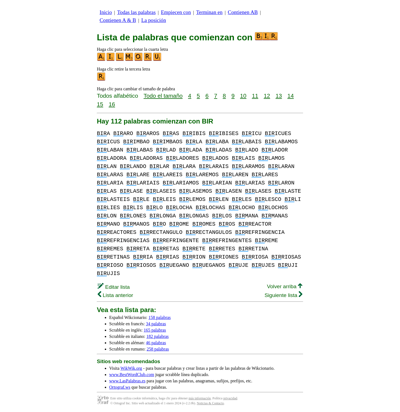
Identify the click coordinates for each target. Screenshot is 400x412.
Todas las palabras (136, 12)
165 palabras (155, 330)
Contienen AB (243, 12)
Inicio (106, 12)
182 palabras (158, 336)
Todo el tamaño (162, 96)
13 (278, 96)
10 (243, 96)
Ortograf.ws (119, 387)
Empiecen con (176, 12)
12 (267, 96)
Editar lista (114, 287)
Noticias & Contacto (210, 403)
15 (100, 104)
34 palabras (156, 323)
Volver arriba (284, 286)
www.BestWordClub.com (131, 374)
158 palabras (159, 317)
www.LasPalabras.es (127, 381)
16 (112, 104)
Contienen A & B (118, 20)
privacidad (230, 398)
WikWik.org (131, 368)
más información (199, 398)
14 (291, 96)
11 (255, 96)
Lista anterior (115, 295)
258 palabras (158, 349)
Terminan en (209, 12)
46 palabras (156, 342)
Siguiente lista (283, 295)
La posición (153, 20)
